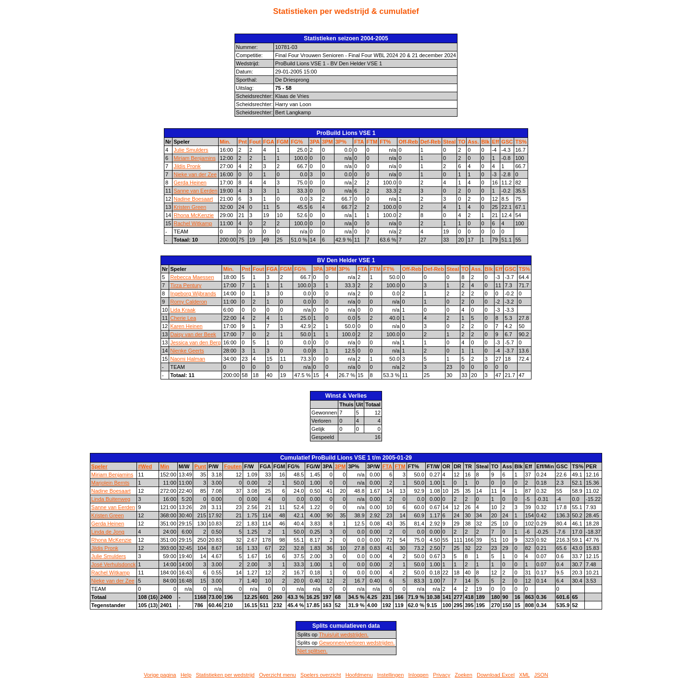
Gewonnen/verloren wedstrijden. (357, 643)
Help (186, 675)
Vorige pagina (160, 675)
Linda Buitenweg (110, 499)
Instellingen (390, 675)
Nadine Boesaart (193, 199)
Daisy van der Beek (193, 334)
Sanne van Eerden (195, 191)
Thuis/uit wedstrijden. (344, 634)
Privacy (441, 675)
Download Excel (496, 675)
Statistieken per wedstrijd (225, 675)
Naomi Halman (187, 359)
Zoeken (463, 675)
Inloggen (418, 675)
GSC (507, 142)
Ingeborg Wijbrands (193, 293)
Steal (449, 142)
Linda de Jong (107, 532)
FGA (268, 142)
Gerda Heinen (190, 182)
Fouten (233, 466)
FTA (359, 142)
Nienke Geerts (187, 351)
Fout (255, 142)
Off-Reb (408, 142)
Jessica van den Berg (195, 342)
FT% (385, 142)
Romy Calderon (188, 302)
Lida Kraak (183, 310)
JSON (541, 675)
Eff (495, 142)
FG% (297, 142)
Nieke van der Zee (195, 174)
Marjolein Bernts (110, 483)
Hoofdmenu (359, 675)
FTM (372, 142)
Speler (99, 466)
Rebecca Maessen (192, 277)
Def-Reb (430, 142)
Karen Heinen (186, 326)
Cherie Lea (183, 318)
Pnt (242, 142)
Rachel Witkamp (192, 223)
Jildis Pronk (186, 166)
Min (164, 466)
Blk (486, 142)
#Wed (145, 466)
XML (524, 675)
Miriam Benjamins (194, 158)
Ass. (473, 142)
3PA (315, 142)
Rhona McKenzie (193, 215)
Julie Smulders (190, 150)
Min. (225, 142)
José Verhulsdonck (113, 564)
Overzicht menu (277, 675)
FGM (282, 142)
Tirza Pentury (185, 285)
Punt (200, 466)
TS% (521, 142)
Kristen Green (189, 207)
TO (461, 142)
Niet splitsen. (312, 651)
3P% (340, 142)
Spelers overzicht (320, 675)
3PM (327, 142)
